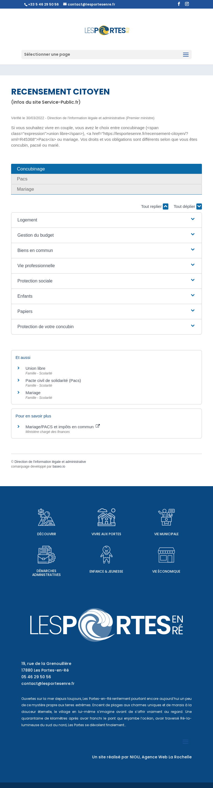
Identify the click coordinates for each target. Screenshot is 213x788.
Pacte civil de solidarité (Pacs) (53, 380)
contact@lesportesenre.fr (48, 683)
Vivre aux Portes (106, 534)
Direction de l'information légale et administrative (50, 462)
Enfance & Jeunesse (106, 571)
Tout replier (154, 206)
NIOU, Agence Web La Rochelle (161, 757)
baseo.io (58, 466)
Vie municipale (166, 534)
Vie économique (166, 571)
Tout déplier (188, 206)
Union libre (35, 368)
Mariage (33, 392)
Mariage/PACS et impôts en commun (63, 426)
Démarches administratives (46, 572)
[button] (106, 220)
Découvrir (46, 534)
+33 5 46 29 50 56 (43, 4)
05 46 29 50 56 (36, 677)
